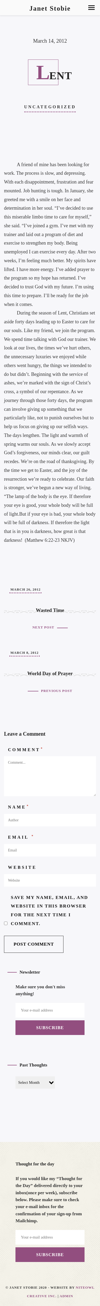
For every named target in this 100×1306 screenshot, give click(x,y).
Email (21, 836)
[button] (91, 7)
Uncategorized (50, 107)
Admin (66, 1296)
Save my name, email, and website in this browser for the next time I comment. (49, 910)
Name (19, 806)
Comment (26, 749)
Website (22, 867)
